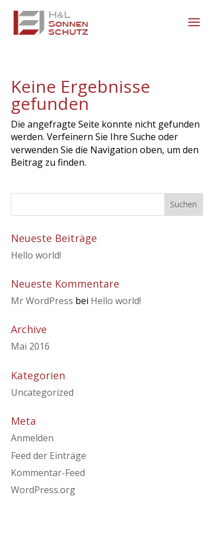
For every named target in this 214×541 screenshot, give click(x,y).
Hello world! (36, 255)
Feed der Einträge (48, 455)
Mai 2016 (30, 346)
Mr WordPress (42, 300)
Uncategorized (42, 392)
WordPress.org (43, 489)
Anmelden (32, 438)
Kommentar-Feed (48, 472)
